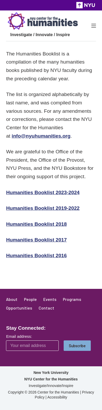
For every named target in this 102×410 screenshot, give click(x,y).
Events (49, 299)
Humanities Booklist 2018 (36, 224)
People (30, 299)
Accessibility (57, 397)
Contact (46, 307)
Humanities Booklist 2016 (36, 255)
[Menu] (93, 25)
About (11, 299)
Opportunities (19, 307)
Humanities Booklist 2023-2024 (43, 192)
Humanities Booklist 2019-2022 (43, 208)
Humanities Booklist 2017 (36, 240)
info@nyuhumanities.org (41, 136)
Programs (72, 299)
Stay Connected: (25, 328)
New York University (50, 372)
